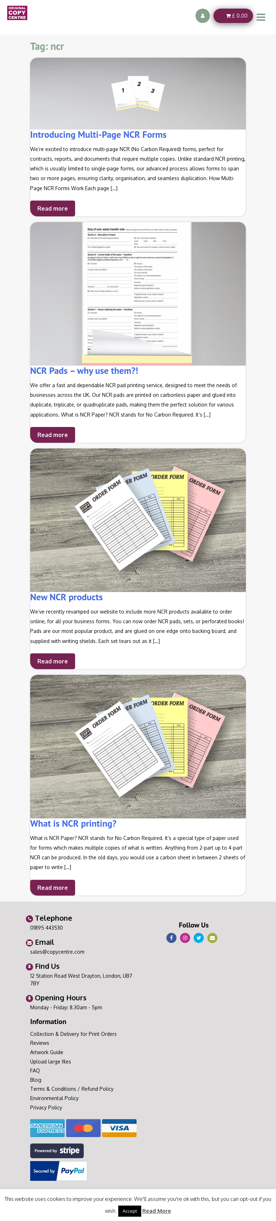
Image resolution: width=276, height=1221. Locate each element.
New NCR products (66, 597)
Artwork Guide (46, 1052)
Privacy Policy (46, 1107)
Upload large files (50, 1061)
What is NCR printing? (73, 823)
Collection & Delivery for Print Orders (73, 1034)
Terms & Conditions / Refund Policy (72, 1089)
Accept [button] (130, 1211)
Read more (52, 208)
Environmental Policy (54, 1098)
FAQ (35, 1070)
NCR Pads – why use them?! (84, 370)
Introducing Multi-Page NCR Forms (98, 134)
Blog (35, 1080)
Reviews (39, 1043)
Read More (156, 1210)
